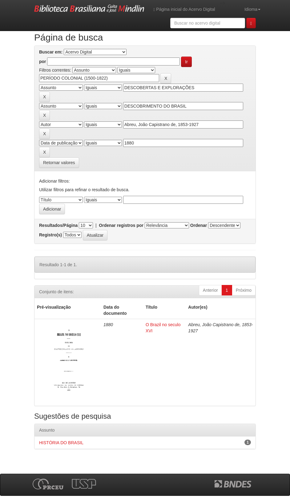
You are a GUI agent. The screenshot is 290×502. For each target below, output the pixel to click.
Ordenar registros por (121, 225)
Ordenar (198, 225)
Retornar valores (59, 162)
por (42, 61)
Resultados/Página (58, 225)
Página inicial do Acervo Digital (184, 9)
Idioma (252, 9)
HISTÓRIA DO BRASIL (61, 442)
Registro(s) (50, 234)
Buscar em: (50, 51)
